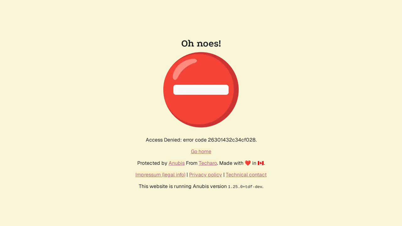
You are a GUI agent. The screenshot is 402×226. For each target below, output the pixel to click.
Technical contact (246, 174)
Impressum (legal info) (160, 174)
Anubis (177, 163)
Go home (201, 151)
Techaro (208, 163)
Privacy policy (205, 174)
